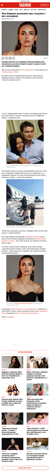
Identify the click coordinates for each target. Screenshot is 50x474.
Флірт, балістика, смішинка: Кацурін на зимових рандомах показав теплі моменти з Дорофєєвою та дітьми (37, 376)
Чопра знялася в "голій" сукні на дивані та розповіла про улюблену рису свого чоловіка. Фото (37, 431)
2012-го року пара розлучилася (26, 313)
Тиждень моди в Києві (10, 72)
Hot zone (33, 9)
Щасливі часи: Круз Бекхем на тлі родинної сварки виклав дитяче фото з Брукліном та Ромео (37, 456)
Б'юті (21, 9)
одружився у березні (32, 237)
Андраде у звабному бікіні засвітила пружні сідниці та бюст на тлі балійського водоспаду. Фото (12, 375)
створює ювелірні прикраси (22, 303)
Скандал (10, 9)
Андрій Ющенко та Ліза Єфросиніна (24, 309)
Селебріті (4, 9)
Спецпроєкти (42, 9)
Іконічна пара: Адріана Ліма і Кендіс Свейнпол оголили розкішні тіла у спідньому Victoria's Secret (12, 402)
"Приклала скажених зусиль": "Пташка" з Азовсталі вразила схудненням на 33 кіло (10, 431)
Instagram (10, 317)
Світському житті (27, 70)
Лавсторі (26, 9)
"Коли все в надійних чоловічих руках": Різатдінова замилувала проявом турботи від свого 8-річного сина (12, 457)
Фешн (16, 9)
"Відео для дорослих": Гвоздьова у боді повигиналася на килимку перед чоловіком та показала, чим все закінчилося (36, 404)
